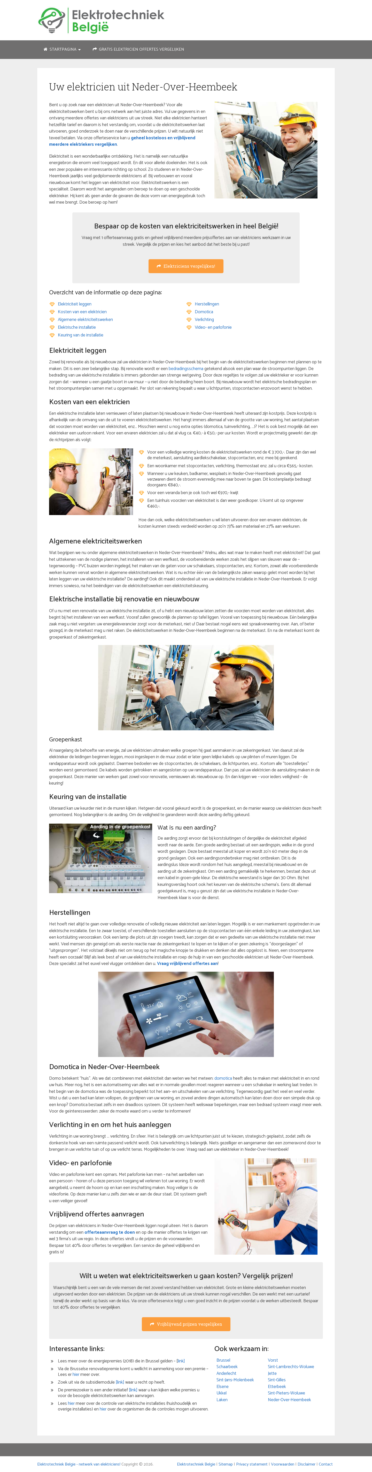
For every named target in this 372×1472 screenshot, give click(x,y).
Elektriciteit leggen (74, 304)
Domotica (204, 312)
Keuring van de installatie (80, 335)
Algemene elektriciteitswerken (85, 319)
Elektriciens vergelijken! (186, 266)
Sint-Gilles (277, 1380)
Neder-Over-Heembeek (289, 1400)
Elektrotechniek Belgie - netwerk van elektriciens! (78, 1464)
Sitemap (226, 1464)
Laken (222, 1400)
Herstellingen (207, 304)
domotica (223, 1078)
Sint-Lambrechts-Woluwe (291, 1366)
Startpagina (60, 49)
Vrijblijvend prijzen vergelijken (186, 1324)
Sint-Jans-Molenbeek (235, 1380)
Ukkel (221, 1393)
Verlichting (204, 319)
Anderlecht (226, 1373)
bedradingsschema (186, 368)
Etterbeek (277, 1386)
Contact (326, 1464)
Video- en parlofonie (213, 327)
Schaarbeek (227, 1366)
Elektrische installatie (77, 327)
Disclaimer (306, 1464)
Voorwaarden (282, 1464)
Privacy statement (252, 1464)
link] (181, 1361)
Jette (272, 1373)
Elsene (222, 1386)
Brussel (223, 1360)
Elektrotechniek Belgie (196, 1464)
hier (76, 1374)
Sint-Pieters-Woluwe (286, 1393)
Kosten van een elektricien (82, 312)
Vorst (273, 1360)
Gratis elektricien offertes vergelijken (138, 49)
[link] (120, 1382)
